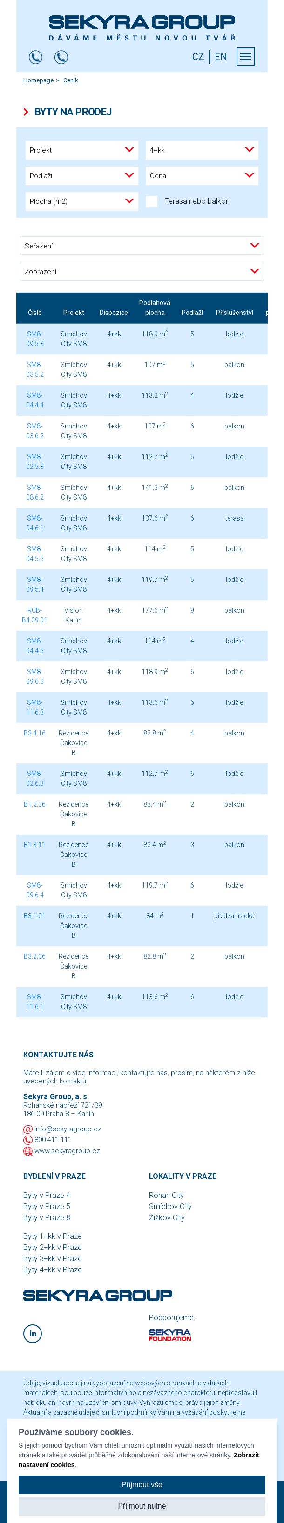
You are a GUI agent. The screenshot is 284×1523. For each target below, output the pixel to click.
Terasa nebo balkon (188, 201)
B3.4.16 (35, 733)
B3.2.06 (35, 956)
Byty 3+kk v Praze (52, 1258)
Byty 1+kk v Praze (52, 1236)
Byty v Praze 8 (46, 1217)
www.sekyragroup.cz (67, 1151)
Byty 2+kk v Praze (52, 1247)
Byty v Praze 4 (46, 1195)
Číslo (35, 312)
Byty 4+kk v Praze (52, 1269)
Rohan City (166, 1195)
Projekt (73, 312)
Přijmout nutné (142, 1506)
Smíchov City (170, 1206)
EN (221, 56)
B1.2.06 (35, 804)
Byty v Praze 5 (46, 1206)
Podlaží (192, 312)
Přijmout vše (142, 1485)
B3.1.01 (35, 916)
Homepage (38, 80)
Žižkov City (167, 1217)
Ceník (70, 80)
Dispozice (114, 312)
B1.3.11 (35, 844)
